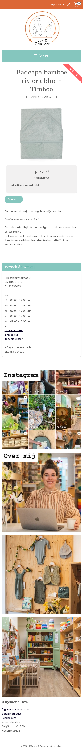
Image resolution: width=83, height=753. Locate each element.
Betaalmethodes (12, 713)
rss (60, 746)
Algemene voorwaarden (16, 709)
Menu (41, 55)
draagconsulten (14, 330)
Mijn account (61, 4)
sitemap (54, 746)
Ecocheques (9, 717)
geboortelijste (13, 338)
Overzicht (13, 199)
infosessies (11, 334)
